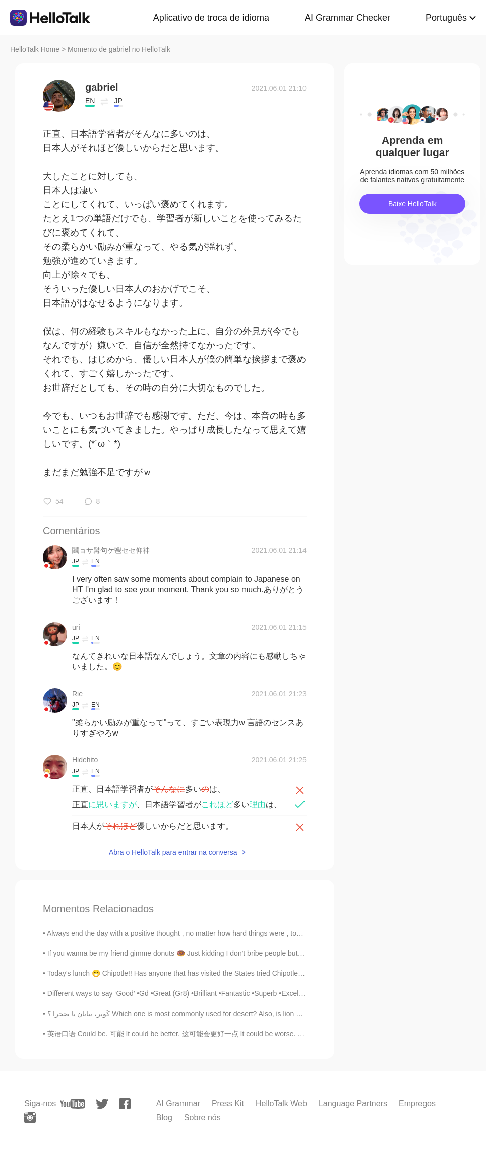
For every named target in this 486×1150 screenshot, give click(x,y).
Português (446, 18)
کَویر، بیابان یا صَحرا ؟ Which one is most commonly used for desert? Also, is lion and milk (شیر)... (197, 1014)
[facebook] (125, 1103)
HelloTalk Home (34, 49)
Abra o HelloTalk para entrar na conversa (173, 852)
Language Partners (353, 1103)
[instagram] (30, 1117)
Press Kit (228, 1103)
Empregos (417, 1103)
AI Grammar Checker (347, 18)
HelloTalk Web (281, 1103)
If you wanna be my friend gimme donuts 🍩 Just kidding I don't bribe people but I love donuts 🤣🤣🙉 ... (211, 953)
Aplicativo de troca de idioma (211, 18)
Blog (164, 1117)
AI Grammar (178, 1103)
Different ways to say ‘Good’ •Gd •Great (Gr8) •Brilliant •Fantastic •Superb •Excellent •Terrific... (194, 993)
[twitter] (102, 1104)
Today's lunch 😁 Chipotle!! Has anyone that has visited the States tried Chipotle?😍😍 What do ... (201, 973)
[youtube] (72, 1104)
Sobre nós (202, 1117)
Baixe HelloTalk (412, 204)
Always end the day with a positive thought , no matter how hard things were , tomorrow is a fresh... (201, 933)
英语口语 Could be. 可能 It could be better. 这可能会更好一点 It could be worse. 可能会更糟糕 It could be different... (227, 1034)
